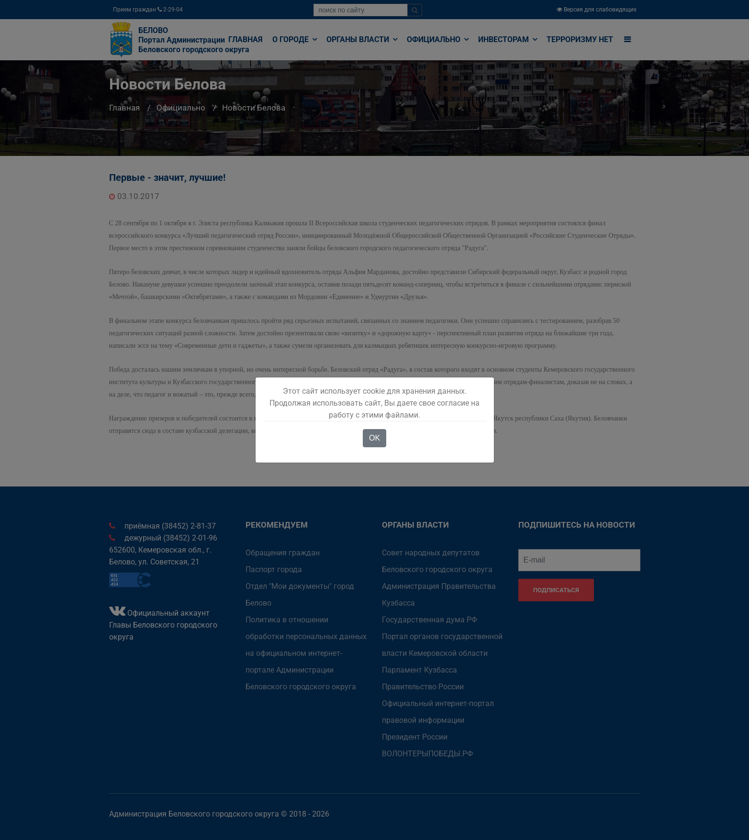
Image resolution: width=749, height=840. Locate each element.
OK (374, 438)
